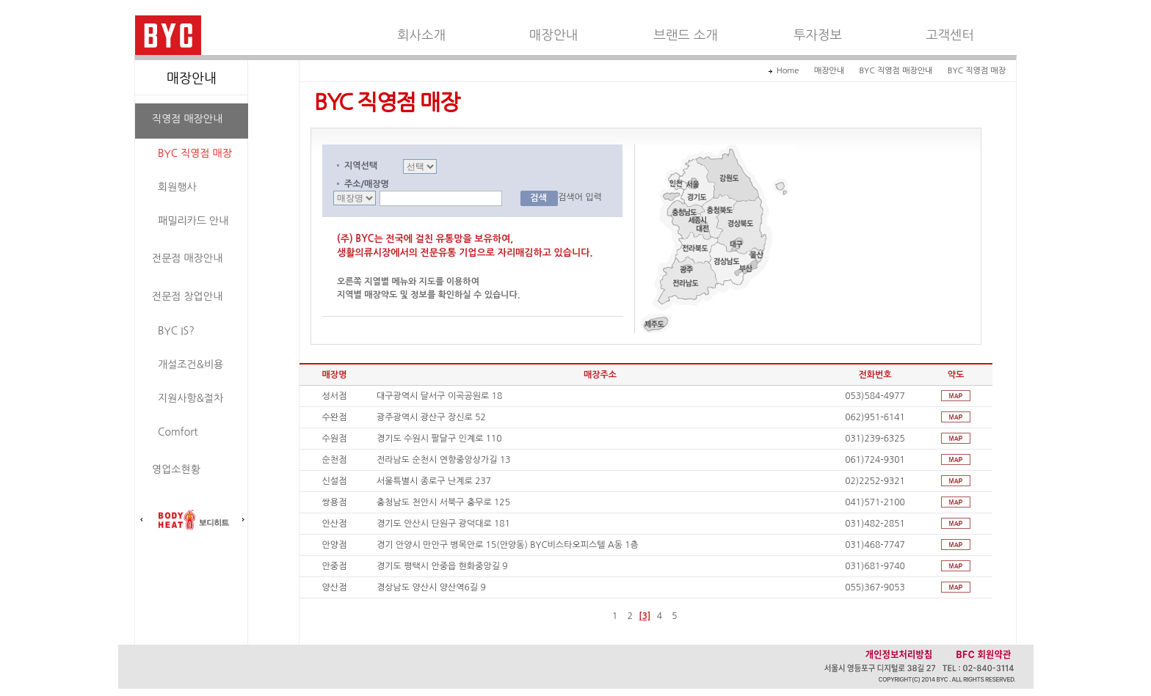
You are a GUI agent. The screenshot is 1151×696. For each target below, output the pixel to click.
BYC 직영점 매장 (195, 153)
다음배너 (243, 520)
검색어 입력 (580, 197)
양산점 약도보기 (955, 587)
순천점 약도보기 (955, 459)
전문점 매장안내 (187, 258)
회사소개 (421, 35)
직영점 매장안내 (187, 119)
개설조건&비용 (190, 364)
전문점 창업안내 (187, 296)
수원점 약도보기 (955, 438)
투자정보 (818, 35)
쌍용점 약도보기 (955, 502)
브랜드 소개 (685, 35)
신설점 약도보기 (955, 480)
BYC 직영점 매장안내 (895, 71)
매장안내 (553, 35)
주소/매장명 (366, 184)
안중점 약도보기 (955, 565)
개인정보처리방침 (898, 653)
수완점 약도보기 (955, 416)
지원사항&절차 (190, 398)
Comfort (177, 432)
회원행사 (177, 187)
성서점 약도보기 (955, 395)
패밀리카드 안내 (193, 221)
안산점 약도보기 (955, 523)
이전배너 (142, 520)
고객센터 (950, 35)
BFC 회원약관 (984, 653)
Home (788, 71)
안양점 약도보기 (955, 544)
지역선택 (360, 165)
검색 (538, 198)
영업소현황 (176, 469)
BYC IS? (176, 331)
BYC (168, 35)
